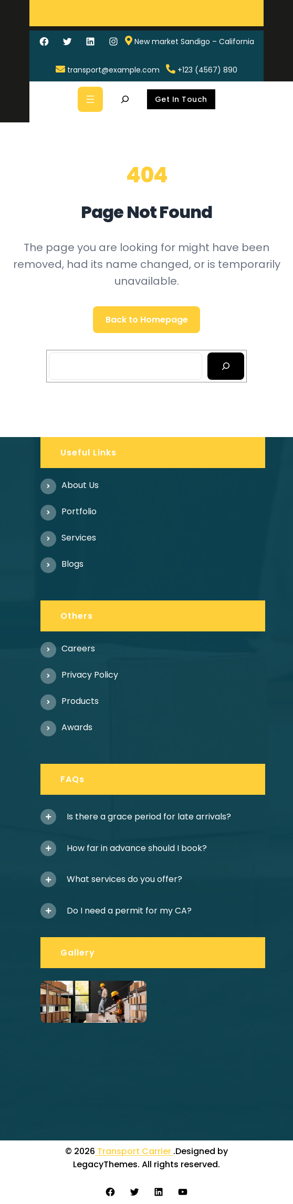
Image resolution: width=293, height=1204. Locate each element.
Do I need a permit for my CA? (129, 911)
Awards (76, 727)
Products (80, 701)
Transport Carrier (134, 1151)
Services (78, 538)
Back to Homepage (147, 320)
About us (80, 485)
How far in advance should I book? (137, 848)
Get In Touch (181, 99)
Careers (78, 648)
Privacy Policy (89, 675)
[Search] (226, 366)
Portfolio (79, 511)
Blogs (72, 564)
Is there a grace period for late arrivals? (149, 817)
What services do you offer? (124, 879)
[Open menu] (90, 99)
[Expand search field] (125, 99)
